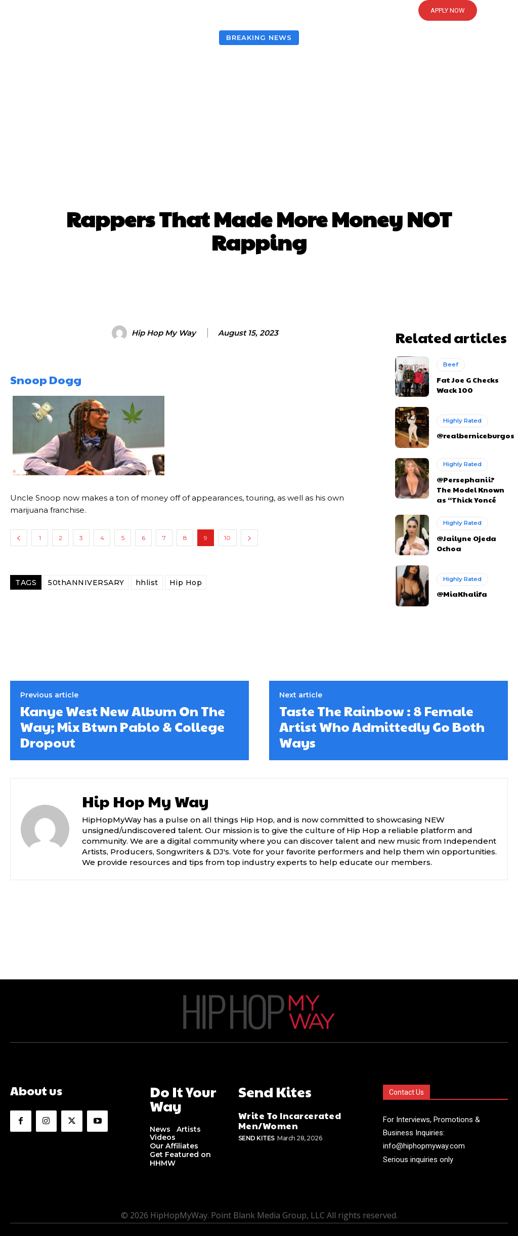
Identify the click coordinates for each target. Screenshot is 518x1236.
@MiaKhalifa (458, 585)
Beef (450, 363)
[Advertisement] (259, 128)
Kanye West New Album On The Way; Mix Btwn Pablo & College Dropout (122, 718)
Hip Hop (185, 582)
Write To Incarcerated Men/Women (281, 1108)
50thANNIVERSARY (86, 582)
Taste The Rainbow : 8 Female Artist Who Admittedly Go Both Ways (382, 718)
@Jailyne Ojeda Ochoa (462, 534)
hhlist (147, 582)
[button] (259, 11)
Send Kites (256, 1124)
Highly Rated (461, 418)
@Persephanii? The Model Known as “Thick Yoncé (469, 483)
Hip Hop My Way (164, 333)
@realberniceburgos (471, 432)
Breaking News (259, 37)
